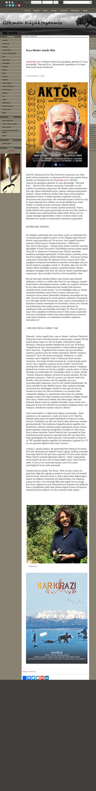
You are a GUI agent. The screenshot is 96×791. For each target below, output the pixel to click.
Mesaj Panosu (75, 10)
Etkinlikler (5, 79)
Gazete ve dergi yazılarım (9, 53)
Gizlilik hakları (6, 102)
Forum (45, 10)
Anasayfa (27, 10)
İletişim (85, 10)
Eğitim (4, 112)
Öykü (3, 56)
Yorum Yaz (32, 671)
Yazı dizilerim (6, 63)
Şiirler (4, 73)
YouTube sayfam (6, 143)
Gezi (3, 96)
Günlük (4, 99)
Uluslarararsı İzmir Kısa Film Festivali (10, 131)
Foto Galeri (63, 10)
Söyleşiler (4, 76)
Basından (36, 10)
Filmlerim (5, 47)
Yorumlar (25, 671)
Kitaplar (4, 70)
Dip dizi (4, 135)
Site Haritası (11, 151)
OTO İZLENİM (6, 50)
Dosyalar (54, 10)
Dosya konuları (6, 109)
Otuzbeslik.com (33, 61)
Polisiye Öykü (6, 60)
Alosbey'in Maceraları (8, 86)
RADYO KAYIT (6, 127)
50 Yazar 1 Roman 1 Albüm (9, 124)
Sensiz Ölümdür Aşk (7, 120)
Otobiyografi (5, 43)
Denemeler (5, 66)
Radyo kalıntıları (6, 83)
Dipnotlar (5, 93)
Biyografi (4, 40)
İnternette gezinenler (7, 106)
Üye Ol (21, 2)
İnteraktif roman (6, 89)
